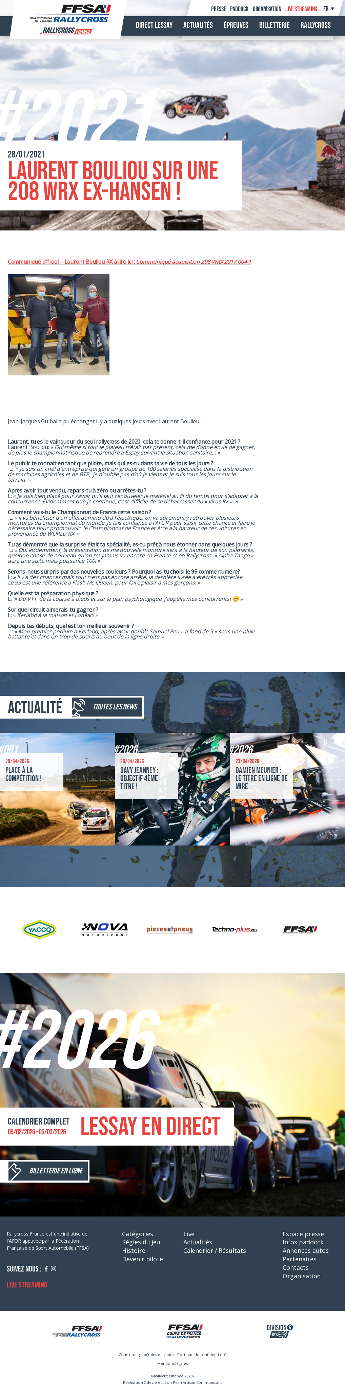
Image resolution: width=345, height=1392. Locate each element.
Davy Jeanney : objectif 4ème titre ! (139, 778)
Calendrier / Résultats (214, 1250)
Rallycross (316, 25)
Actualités (198, 25)
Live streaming (301, 9)
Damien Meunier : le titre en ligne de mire (262, 778)
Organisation (267, 9)
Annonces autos (306, 1250)
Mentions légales (172, 1363)
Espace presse (303, 1234)
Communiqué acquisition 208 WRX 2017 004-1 (193, 261)
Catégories (137, 1234)
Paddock (239, 9)
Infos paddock (303, 1242)
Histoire (133, 1250)
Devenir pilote (142, 1259)
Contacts (295, 1267)
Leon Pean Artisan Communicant (192, 1382)
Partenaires (299, 1259)
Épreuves (236, 25)
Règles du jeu (141, 1242)
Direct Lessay (154, 25)
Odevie (150, 1382)
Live (189, 1234)
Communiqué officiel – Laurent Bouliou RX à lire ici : (72, 261)
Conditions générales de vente (146, 1354)
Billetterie (274, 25)
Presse (218, 9)
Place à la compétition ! (23, 774)
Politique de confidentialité (201, 1354)
